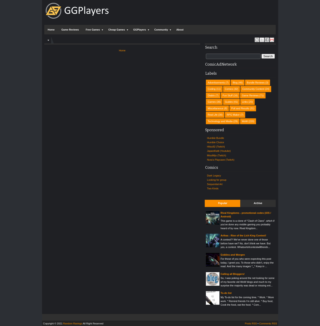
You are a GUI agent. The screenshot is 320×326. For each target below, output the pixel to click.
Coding (212, 89)
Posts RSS (251, 323)
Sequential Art (215, 184)
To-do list (226, 293)
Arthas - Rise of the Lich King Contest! (243, 235)
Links (245, 101)
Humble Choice (215, 142)
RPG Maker (233, 114)
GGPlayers (139, 29)
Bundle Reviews (256, 82)
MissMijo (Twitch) (216, 155)
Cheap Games (116, 29)
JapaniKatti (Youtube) (219, 151)
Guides (229, 101)
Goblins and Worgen (233, 254)
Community (161, 29)
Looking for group (216, 179)
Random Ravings (72, 323)
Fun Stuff (228, 95)
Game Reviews (70, 29)
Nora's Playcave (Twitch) (220, 159)
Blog (235, 82)
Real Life (212, 114)
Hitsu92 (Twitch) (216, 146)
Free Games (93, 29)
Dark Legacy (214, 175)
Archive (258, 203)
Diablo (211, 95)
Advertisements (216, 82)
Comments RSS (268, 323)
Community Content (253, 89)
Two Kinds (213, 188)
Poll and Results (240, 108)
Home (51, 29)
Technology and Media (220, 121)
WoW (245, 121)
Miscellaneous (216, 108)
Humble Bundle (215, 138)
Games (212, 101)
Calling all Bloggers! (233, 274)
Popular (222, 203)
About (180, 29)
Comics (229, 89)
